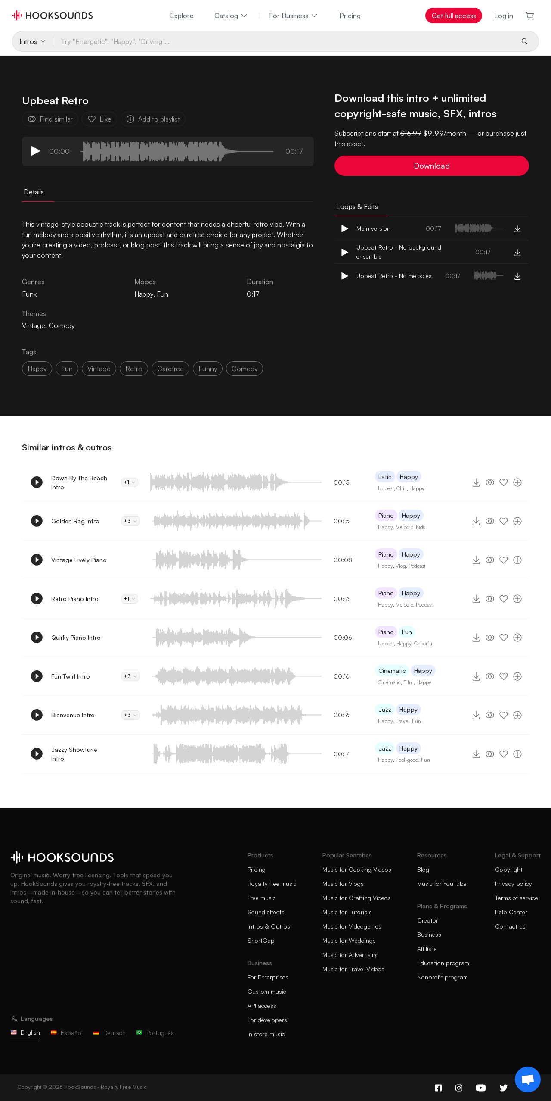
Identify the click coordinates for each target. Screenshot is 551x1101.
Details (34, 192)
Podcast (417, 566)
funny (207, 368)
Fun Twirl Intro (70, 676)
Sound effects (266, 912)
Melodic (404, 527)
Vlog (401, 566)
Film (408, 682)
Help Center (511, 912)
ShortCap (261, 940)
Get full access (454, 15)
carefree (170, 368)
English (25, 1032)
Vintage (33, 325)
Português (155, 1032)
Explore (182, 15)
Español (66, 1032)
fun (67, 368)
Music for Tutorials (347, 912)
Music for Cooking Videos (356, 869)
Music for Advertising (350, 954)
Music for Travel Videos (353, 969)
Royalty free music (272, 883)
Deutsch (109, 1032)
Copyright (509, 869)
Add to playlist (153, 119)
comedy (244, 368)
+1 (130, 482)
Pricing (350, 15)
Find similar (50, 119)
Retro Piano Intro (75, 598)
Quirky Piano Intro (76, 637)
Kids (420, 527)
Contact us (510, 926)
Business (429, 934)
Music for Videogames (351, 926)
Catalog (231, 15)
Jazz (384, 709)
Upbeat (386, 488)
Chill (401, 488)
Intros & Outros (269, 926)
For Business (294, 15)
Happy (143, 294)
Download (432, 165)
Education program (443, 963)
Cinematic (392, 670)
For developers (267, 1019)
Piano (386, 515)
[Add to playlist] (517, 482)
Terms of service (516, 897)
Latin (385, 476)
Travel (402, 721)
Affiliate (427, 948)
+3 (131, 521)
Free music (262, 897)
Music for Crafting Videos (356, 897)
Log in (503, 15)
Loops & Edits (357, 206)
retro (133, 368)
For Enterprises (268, 977)
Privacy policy (513, 883)
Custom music (267, 991)
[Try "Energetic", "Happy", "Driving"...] (283, 41)
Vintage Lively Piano (79, 559)
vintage (99, 368)
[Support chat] (528, 1079)
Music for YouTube (442, 883)
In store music (266, 1034)
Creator (427, 920)
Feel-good (407, 760)
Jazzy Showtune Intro (74, 754)
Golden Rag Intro (75, 521)
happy (37, 368)
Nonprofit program (442, 977)
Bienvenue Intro (73, 715)
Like (99, 119)
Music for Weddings (349, 940)
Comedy (61, 325)
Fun (162, 294)
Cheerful (423, 643)
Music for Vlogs (343, 883)
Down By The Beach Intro (79, 482)
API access (262, 1005)
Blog (423, 869)
